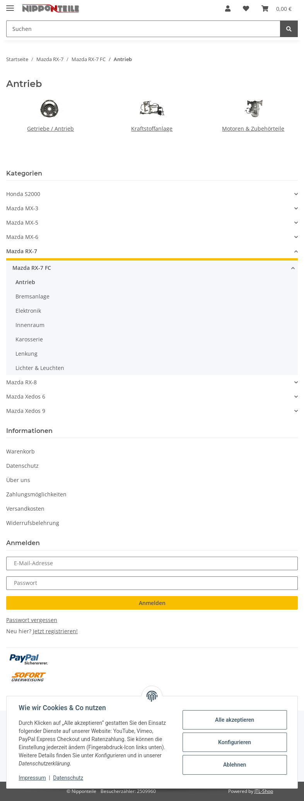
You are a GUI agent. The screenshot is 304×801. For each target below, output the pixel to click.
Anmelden (152, 603)
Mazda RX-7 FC (31, 267)
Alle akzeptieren (234, 720)
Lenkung (26, 353)
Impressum (32, 778)
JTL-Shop (263, 791)
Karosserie (29, 339)
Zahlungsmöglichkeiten (36, 494)
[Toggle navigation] (10, 5)
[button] (228, 8)
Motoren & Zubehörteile (253, 128)
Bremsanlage (32, 296)
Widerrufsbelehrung (32, 523)
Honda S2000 (23, 194)
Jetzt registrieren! (55, 631)
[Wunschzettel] (246, 8)
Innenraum (29, 325)
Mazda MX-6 (22, 236)
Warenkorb (20, 451)
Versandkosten (25, 508)
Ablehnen (234, 765)
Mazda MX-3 (22, 208)
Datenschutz (22, 465)
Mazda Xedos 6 (25, 396)
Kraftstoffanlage (151, 128)
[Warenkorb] (276, 8)
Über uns (18, 480)
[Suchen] (143, 28)
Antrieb (25, 282)
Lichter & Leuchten (39, 368)
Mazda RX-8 (21, 382)
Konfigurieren (234, 742)
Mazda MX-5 (22, 222)
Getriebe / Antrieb (50, 128)
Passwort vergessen (31, 620)
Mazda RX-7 (21, 251)
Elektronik (28, 310)
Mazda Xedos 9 (25, 410)
